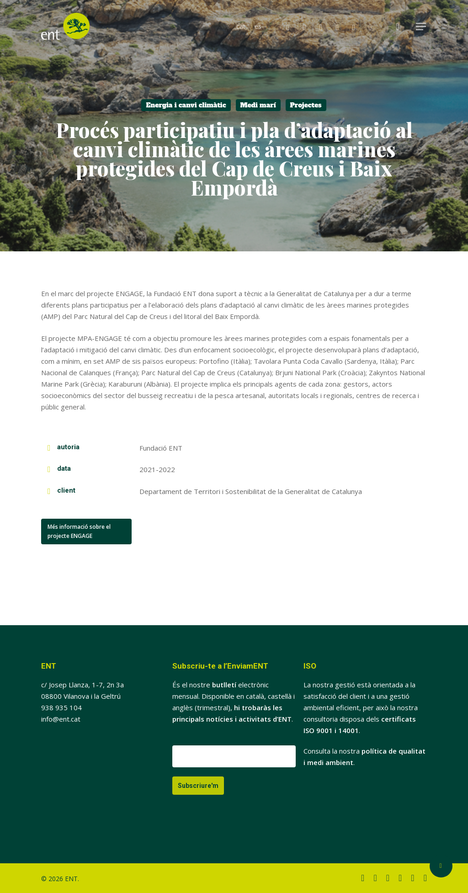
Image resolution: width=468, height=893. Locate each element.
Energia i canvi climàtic (186, 105)
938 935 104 (61, 707)
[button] (421, 27)
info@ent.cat (60, 718)
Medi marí (258, 105)
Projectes (306, 105)
